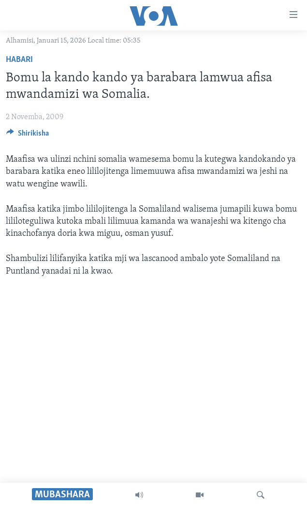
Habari (19, 59)
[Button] (27, 135)
